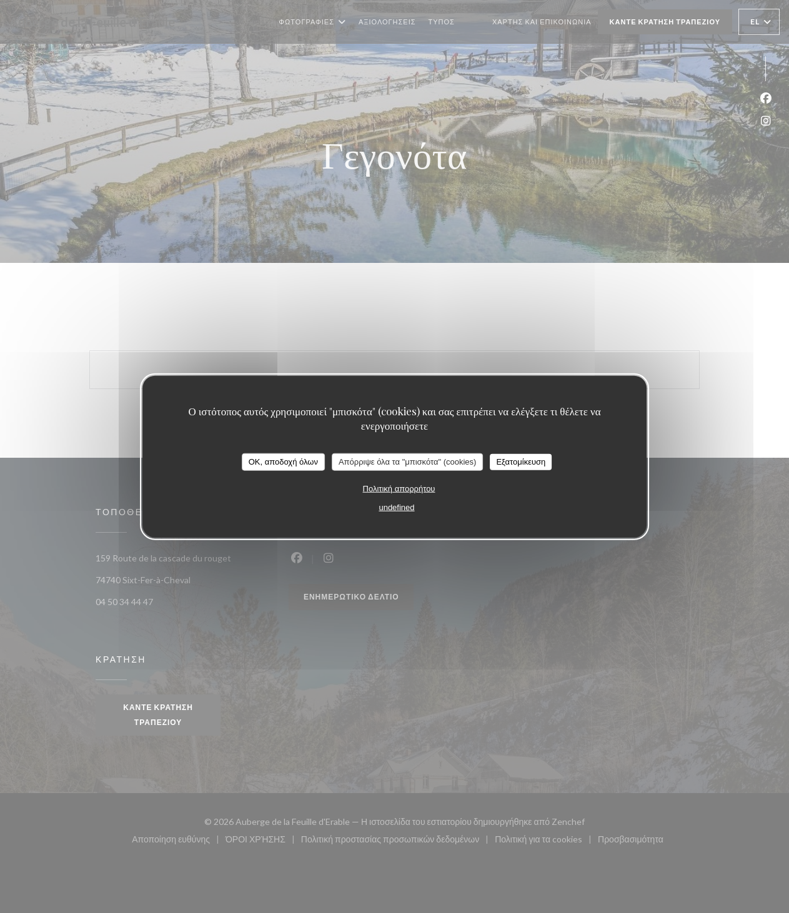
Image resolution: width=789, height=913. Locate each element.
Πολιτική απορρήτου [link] (399, 488)
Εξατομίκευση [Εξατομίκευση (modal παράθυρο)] (520, 461)
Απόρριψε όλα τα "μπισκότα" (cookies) (408, 461)
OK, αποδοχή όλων (283, 461)
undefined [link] (396, 506)
